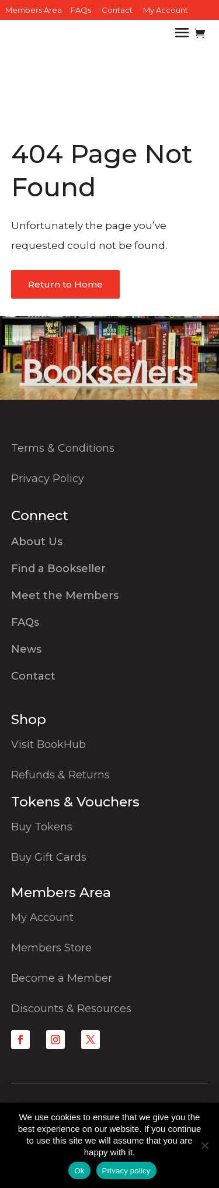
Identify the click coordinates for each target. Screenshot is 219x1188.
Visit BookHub (48, 744)
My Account (165, 10)
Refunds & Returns (60, 774)
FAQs (81, 10)
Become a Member (61, 978)
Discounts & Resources (71, 1008)
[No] (204, 1145)
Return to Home (65, 284)
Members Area (33, 10)
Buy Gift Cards (48, 857)
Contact (117, 10)
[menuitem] (109, 544)
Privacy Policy (47, 478)
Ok (79, 1170)
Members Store (51, 947)
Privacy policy (126, 1170)
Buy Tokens (41, 826)
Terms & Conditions (62, 448)
